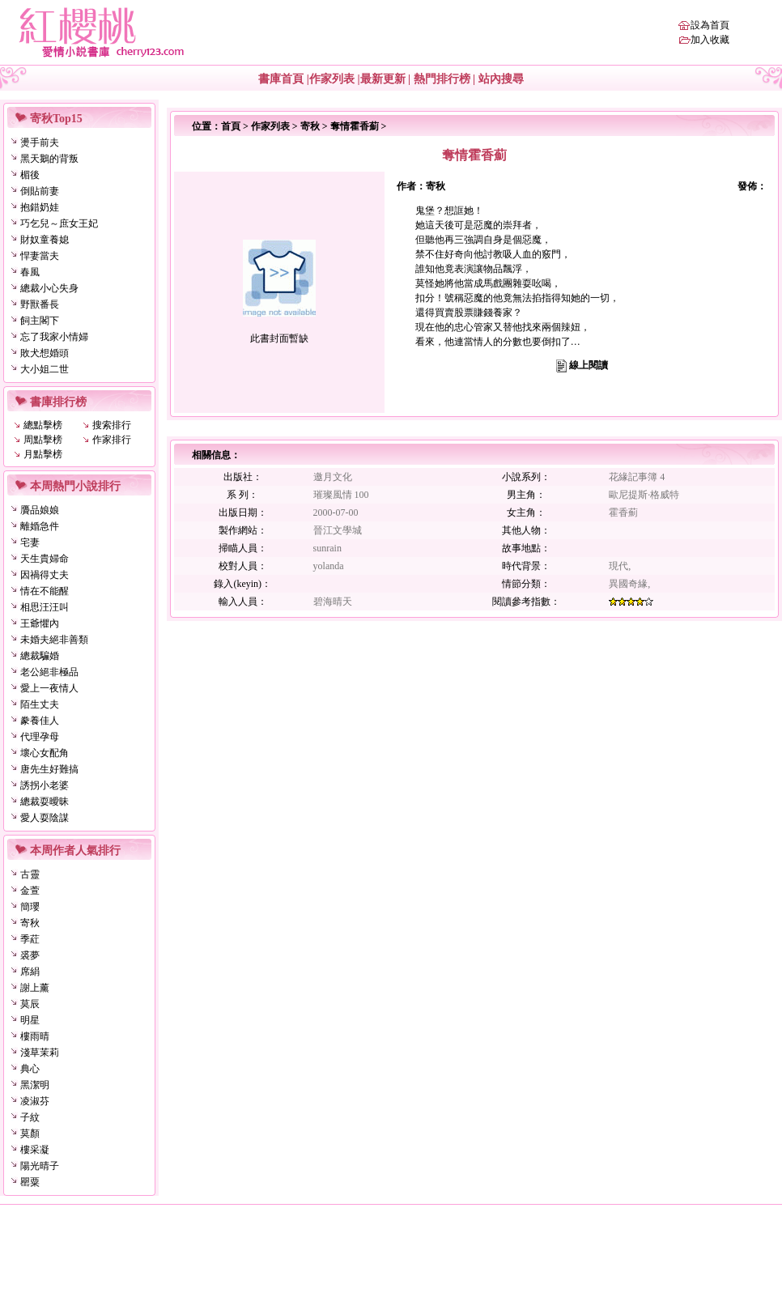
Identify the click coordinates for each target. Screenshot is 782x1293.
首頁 (230, 126)
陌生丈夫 (39, 704)
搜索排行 (111, 425)
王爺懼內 (39, 623)
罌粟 (30, 1182)
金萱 (30, 890)
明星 (30, 1020)
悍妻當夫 (39, 256)
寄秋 (30, 923)
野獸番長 (39, 304)
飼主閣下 (39, 320)
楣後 (30, 175)
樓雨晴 (34, 1036)
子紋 (30, 1117)
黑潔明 (34, 1085)
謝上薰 (34, 987)
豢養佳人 (39, 720)
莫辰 (30, 1004)
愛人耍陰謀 (44, 817)
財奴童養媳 (44, 239)
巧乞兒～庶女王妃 (59, 223)
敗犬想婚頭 (44, 353)
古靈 (30, 874)
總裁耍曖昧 (44, 801)
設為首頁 (710, 25)
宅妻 (30, 542)
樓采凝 (34, 1149)
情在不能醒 (44, 591)
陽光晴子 (39, 1166)
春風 (30, 272)
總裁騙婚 (39, 655)
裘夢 (30, 955)
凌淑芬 (34, 1101)
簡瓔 (30, 906)
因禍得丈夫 (44, 575)
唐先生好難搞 (49, 769)
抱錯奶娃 (39, 207)
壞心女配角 (44, 753)
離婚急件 (39, 526)
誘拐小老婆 (44, 785)
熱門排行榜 (442, 79)
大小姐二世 (44, 369)
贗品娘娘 (39, 510)
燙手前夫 (39, 142)
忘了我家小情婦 (54, 336)
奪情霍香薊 (354, 126)
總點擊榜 (42, 425)
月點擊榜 (42, 454)
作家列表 (332, 79)
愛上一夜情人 (49, 688)
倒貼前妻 (39, 191)
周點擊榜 (42, 439)
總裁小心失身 (49, 288)
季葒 (30, 939)
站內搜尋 (501, 79)
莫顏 (30, 1133)
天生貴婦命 (44, 558)
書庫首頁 (281, 79)
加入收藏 (710, 39)
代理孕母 (39, 736)
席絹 (30, 971)
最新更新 (383, 79)
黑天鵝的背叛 (49, 158)
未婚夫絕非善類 (54, 639)
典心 (30, 1068)
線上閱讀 (588, 365)
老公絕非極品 (49, 672)
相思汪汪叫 (44, 607)
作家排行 (111, 439)
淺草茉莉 (39, 1052)
